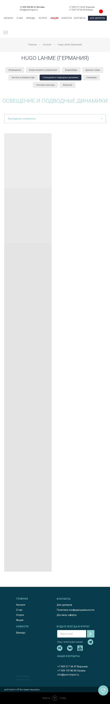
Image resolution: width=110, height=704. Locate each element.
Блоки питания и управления (43, 70)
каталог (9, 18)
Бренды (20, 632)
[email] (71, 634)
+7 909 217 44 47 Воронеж (82, 7)
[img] (55, 7)
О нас (19, 609)
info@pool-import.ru (29, 10)
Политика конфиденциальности (75, 609)
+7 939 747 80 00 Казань (81, 10)
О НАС (20, 18)
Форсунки (67, 85)
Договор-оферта (66, 615)
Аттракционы (14, 70)
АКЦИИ (54, 18)
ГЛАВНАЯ (22, 598)
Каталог (47, 44)
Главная (32, 44)
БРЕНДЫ (31, 18)
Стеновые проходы (45, 85)
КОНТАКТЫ (80, 18)
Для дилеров (64, 604)
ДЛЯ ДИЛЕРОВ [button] (97, 18)
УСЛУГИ (43, 18)
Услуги (20, 615)
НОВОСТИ (67, 18)
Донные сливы (92, 70)
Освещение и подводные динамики (60, 77)
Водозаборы (71, 70)
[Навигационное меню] (5, 32)
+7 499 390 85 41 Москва (32, 7)
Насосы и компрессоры (23, 77)
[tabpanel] (55, 352)
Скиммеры (91, 77)
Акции (19, 620)
